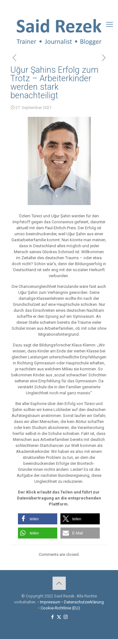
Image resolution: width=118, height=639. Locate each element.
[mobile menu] (109, 24)
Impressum (50, 602)
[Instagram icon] (67, 6)
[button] (37, 518)
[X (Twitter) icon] (59, 6)
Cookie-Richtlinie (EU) (60, 608)
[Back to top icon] (59, 583)
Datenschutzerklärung (84, 602)
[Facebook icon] (51, 6)
